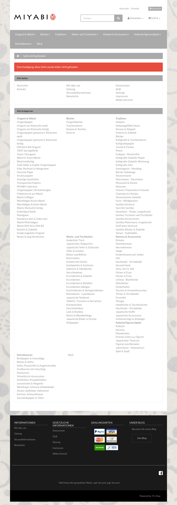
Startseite (124, 8)
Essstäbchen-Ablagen (78, 286)
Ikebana (120, 121)
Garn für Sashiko (125, 207)
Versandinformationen (78, 92)
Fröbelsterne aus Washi (30, 193)
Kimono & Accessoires (116, 34)
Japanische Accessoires (129, 315)
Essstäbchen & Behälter (79, 283)
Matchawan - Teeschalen (129, 179)
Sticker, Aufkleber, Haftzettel (33, 390)
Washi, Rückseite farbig (30, 207)
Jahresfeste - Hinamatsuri (130, 347)
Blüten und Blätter (76, 254)
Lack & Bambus (74, 311)
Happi (119, 250)
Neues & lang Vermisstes (30, 236)
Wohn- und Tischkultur (85, 34)
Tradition (61, 34)
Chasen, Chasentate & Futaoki (132, 189)
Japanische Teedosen (77, 297)
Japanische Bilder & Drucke (81, 318)
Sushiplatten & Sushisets (80, 265)
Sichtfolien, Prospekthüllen (31, 379)
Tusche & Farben (125, 146)
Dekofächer (122, 283)
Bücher (45, 34)
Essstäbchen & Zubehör (79, 275)
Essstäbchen (73, 279)
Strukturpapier (25, 175)
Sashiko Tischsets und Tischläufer (134, 215)
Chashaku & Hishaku (127, 193)
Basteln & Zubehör (27, 229)
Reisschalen (72, 258)
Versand (102, 482)
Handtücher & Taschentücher (132, 304)
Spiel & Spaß (122, 351)
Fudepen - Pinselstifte (128, 154)
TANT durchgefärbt (27, 150)
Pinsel (119, 150)
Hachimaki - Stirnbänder (129, 261)
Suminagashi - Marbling (128, 168)
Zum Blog (141, 438)
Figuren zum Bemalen (127, 343)
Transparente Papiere (29, 182)
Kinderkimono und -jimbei (130, 254)
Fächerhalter (123, 286)
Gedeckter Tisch (75, 240)
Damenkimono (124, 243)
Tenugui (120, 300)
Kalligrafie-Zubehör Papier (130, 157)
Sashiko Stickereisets (127, 218)
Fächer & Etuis (124, 272)
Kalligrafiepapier (125, 143)
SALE (40, 43)
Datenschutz (123, 85)
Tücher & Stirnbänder (127, 293)
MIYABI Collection (27, 186)
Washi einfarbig (25, 161)
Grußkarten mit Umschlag (31, 369)
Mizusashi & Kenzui (126, 182)
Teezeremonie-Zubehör (128, 197)
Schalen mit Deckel (76, 261)
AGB (118, 89)
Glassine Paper (25, 172)
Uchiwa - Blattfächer (127, 279)
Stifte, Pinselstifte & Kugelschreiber (36, 365)
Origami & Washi (25, 34)
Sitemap (120, 92)
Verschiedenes (74, 272)
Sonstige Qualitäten (28, 179)
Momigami (23, 215)
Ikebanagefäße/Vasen (128, 125)
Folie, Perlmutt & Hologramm (33, 168)
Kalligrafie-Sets (124, 164)
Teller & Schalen (75, 250)
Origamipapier (25, 121)
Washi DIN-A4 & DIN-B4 (30, 225)
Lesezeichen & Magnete (30, 383)
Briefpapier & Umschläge (30, 358)
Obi (118, 258)
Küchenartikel (74, 304)
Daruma (120, 329)
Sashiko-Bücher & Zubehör (130, 229)
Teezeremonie (123, 175)
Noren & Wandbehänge (79, 315)
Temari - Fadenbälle (126, 232)
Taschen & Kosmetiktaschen (131, 290)
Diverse (70, 132)
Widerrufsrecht (124, 99)
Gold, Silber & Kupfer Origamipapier (36, 164)
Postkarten (23, 372)
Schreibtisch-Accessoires (30, 376)
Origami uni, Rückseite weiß (32, 125)
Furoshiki (121, 297)
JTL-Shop (155, 496)
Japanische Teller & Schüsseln (82, 247)
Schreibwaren (23, 43)
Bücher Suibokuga (125, 172)
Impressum (122, 96)
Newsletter (72, 96)
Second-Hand (123, 265)
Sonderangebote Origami (30, 232)
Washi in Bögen (25, 197)
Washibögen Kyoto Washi (31, 200)
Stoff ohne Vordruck (126, 225)
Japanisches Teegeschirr (79, 243)
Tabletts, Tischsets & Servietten (83, 300)
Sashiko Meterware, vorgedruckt (134, 222)
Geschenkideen (74, 308)
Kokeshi (120, 326)
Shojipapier (72, 322)
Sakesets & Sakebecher (79, 268)
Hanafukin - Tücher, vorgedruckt (133, 211)
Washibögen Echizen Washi (32, 204)
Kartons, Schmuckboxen (30, 394)
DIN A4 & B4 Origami (29, 146)
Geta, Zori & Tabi (125, 268)
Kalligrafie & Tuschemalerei (131, 139)
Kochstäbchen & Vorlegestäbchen (84, 290)
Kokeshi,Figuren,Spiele (147, 34)
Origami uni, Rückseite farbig (33, 129)
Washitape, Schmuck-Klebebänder (35, 386)
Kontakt (135, 8)
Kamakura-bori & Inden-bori (32, 218)
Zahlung (70, 89)
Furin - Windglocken (127, 200)
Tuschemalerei (74, 125)
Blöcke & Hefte (25, 361)
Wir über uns (73, 85)
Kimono (120, 240)
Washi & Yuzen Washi (28, 157)
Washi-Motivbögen (27, 222)
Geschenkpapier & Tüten (30, 397)
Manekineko (122, 333)
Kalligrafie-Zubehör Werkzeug (132, 161)
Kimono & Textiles (76, 129)
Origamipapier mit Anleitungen (34, 189)
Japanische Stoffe (125, 311)
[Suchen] (97, 18)
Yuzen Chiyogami (26, 154)
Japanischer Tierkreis (127, 340)
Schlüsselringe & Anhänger (130, 318)
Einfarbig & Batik (26, 211)
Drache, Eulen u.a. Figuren (130, 336)
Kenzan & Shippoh (125, 129)
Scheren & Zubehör (126, 132)
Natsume (121, 186)
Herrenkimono (124, 247)
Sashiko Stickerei (125, 204)
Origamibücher (74, 121)
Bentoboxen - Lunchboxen (80, 293)
